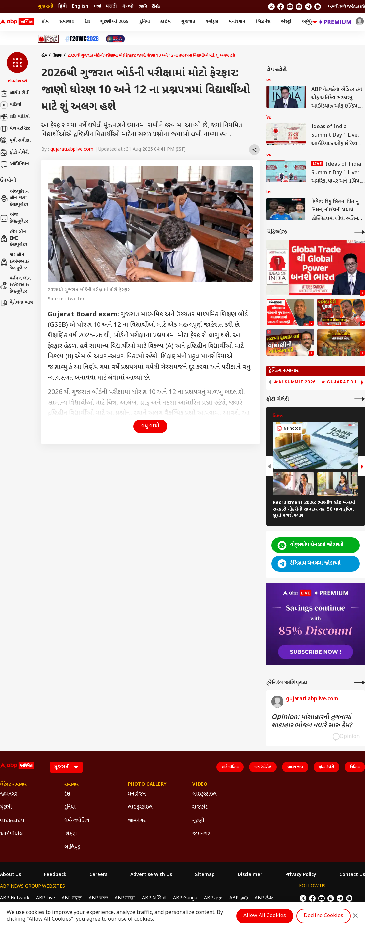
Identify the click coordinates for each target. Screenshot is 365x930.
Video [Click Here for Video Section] (199, 784)
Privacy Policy (300, 875)
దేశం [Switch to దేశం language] (156, 6)
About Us (10, 875)
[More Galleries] (359, 398)
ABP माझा (125, 898)
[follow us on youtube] (290, 7)
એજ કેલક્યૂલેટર (14, 218)
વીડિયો (10, 105)
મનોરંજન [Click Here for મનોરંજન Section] (137, 794)
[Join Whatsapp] (318, 7)
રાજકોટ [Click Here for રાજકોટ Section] (200, 807)
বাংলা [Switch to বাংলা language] (97, 6)
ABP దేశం (264, 898)
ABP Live (45, 898)
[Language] (66, 767)
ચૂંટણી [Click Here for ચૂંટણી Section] (6, 807)
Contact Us (352, 875)
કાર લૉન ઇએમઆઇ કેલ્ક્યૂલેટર (14, 261)
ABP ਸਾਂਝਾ (213, 898)
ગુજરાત (188, 22)
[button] (17, 68)
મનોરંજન (237, 22)
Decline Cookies (323, 916)
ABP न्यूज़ (72, 898)
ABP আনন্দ (98, 898)
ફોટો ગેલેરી (14, 152)
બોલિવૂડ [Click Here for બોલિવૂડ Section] (72, 847)
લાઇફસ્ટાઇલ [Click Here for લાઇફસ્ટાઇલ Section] (12, 820)
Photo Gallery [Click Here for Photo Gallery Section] (147, 784)
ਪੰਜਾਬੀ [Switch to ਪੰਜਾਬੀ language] (128, 6)
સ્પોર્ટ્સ (212, 22)
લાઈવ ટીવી (15, 93)
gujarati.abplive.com (71, 149)
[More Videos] (359, 232)
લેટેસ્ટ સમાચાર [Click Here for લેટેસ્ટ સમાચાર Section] (13, 784)
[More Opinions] (359, 682)
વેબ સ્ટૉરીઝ (15, 129)
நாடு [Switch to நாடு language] (143, 6)
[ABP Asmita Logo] (17, 22)
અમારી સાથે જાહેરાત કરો (346, 6)
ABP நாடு (238, 898)
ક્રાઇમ (165, 22)
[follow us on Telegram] (308, 7)
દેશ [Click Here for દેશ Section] (67, 794)
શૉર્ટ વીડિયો (15, 117)
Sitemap (205, 875)
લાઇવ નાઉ (295, 767)
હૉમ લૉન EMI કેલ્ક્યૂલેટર (13, 238)
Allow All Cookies (264, 916)
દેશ (87, 22)
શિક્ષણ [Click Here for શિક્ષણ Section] (70, 834)
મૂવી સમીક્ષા (15, 141)
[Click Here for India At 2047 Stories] (115, 39)
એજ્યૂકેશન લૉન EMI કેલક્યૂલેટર (14, 198)
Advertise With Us (151, 875)
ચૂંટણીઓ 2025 (114, 22)
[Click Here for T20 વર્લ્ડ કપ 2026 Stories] (82, 39)
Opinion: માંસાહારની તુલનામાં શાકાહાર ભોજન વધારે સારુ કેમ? (311, 721)
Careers (98, 875)
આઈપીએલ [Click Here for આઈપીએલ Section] (11, 834)
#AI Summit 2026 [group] (295, 382)
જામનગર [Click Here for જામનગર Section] (8, 794)
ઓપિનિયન (14, 164)
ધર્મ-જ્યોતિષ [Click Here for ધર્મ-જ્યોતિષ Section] (76, 820)
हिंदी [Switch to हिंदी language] (62, 6)
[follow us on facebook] (281, 7)
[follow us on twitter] (271, 7)
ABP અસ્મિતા (154, 898)
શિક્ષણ (57, 55)
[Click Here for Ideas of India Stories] (48, 39)
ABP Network (14, 898)
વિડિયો (355, 767)
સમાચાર (66, 22)
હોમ (45, 22)
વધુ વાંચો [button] (150, 426)
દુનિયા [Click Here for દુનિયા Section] (70, 807)
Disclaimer (250, 875)
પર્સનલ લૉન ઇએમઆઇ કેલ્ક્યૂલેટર (15, 285)
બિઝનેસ (263, 22)
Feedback (55, 875)
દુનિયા (144, 22)
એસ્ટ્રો (286, 22)
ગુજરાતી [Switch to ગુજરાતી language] (45, 6)
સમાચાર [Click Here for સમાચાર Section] (71, 784)
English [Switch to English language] (80, 6)
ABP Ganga (185, 898)
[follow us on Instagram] (299, 7)
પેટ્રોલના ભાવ (16, 303)
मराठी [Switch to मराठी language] (111, 6)
